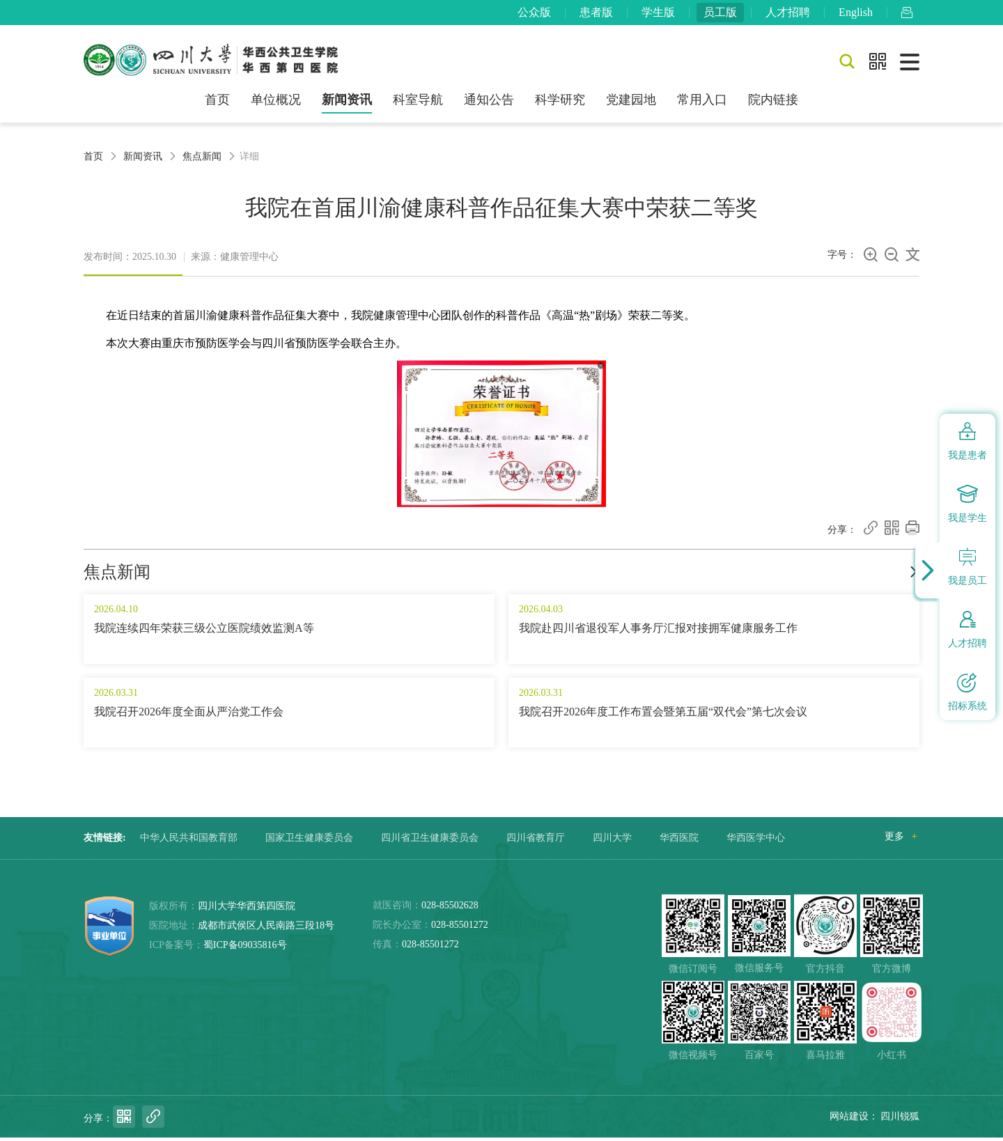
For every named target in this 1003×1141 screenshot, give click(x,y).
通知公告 (489, 103)
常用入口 (702, 103)
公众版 (534, 14)
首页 (217, 103)
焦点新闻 (201, 159)
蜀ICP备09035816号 (245, 948)
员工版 (720, 14)
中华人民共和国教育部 (189, 841)
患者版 (596, 14)
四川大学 (612, 841)
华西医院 (679, 841)
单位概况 (276, 103)
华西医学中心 (755, 841)
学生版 (658, 14)
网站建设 (849, 1120)
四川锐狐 (899, 1120)
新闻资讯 (347, 103)
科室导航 (418, 103)
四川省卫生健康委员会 (430, 841)
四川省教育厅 (535, 841)
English (856, 14)
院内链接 (773, 103)
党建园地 (631, 103)
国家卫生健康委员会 (309, 841)
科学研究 (560, 103)
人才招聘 (787, 14)
